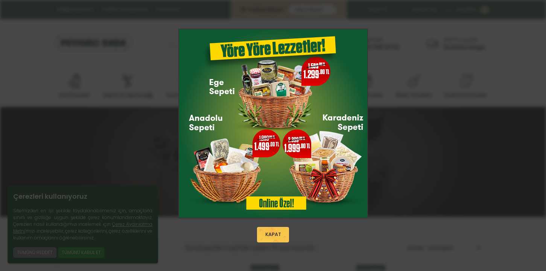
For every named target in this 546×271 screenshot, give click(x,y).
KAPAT (273, 235)
